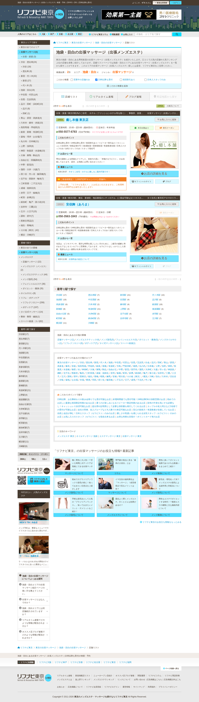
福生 (90, 376)
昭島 (102, 376)
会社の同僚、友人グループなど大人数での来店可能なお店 (104, 410)
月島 (119, 366)
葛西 (135, 366)
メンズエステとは (64, 679)
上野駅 (123, 309)
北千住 (66, 373)
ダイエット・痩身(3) (148, 339)
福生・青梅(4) (26, 225)
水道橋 (66, 369)
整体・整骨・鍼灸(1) (29, 316)
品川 (154, 362)
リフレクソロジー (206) (33, 302)
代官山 (126, 362)
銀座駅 (155, 304)
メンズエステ (26, 257)
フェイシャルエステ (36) (33, 284)
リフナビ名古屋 (93, 662)
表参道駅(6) (24, 367)
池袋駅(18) (24, 353)
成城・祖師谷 (102, 373)
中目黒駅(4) (24, 357)
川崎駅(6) (23, 446)
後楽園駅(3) (24, 399)
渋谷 (82, 362)
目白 (158, 376)
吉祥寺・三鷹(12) (28, 207)
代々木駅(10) (25, 348)
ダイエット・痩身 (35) (32, 288)
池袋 (111, 362)
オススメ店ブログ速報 (125, 676)
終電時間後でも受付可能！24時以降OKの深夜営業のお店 (139, 399)
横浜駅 (59, 323)
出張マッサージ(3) (28, 52)
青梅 (96, 376)
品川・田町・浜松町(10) (31, 104)
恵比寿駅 (92, 295)
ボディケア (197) (29, 307)
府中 (76, 376)
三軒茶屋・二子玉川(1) (30, 183)
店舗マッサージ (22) (31, 262)
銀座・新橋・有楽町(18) (31, 132)
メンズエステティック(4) (87, 339)
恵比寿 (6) (26, 71)
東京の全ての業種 (28, 248)
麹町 (59, 373)
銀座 (98, 366)
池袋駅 (59, 299)
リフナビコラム (154, 676)
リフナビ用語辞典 (172, 676)
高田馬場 (82, 366)
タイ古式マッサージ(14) (31, 312)
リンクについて (124, 679)
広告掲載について (75, 687)
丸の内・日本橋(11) (29, 141)
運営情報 (126, 687)
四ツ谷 (101, 380)
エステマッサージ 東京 (110, 436)
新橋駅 (59, 309)
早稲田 (91, 366)
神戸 (51, 34)
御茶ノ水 (76, 369)
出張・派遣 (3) (28, 56)
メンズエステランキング (104, 679)
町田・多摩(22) (27, 197)
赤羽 (113, 373)
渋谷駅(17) (24, 334)
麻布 (68, 366)
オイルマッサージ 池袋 (86, 436)
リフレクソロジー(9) (73, 343)
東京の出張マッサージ (67, 362)
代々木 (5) (26, 85)
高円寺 (134, 369)
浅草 (164, 366)
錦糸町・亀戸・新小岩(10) (32, 202)
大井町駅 (92, 314)
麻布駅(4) (23, 376)
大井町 (148, 369)
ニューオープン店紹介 (103, 676)
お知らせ (61, 687)
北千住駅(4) (24, 413)
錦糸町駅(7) (24, 427)
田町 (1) (25, 113)
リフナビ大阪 (45, 662)
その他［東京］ (134, 376)
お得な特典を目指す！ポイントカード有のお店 (138, 417)
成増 (133, 380)
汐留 (61, 380)
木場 (82, 380)
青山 (166, 362)
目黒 (133, 362)
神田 (170, 366)
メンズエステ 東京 (65, 436)
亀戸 (145, 373)
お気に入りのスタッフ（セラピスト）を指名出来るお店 (89, 417)
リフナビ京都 (76, 662)
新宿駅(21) (24, 343)
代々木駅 (156, 295)
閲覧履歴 (114, 34)
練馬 (108, 376)
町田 (125, 373)
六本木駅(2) (24, 371)
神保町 (85, 369)
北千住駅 (124, 314)
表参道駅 (60, 304)
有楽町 (112, 366)
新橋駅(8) (23, 385)
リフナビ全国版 (26, 662)
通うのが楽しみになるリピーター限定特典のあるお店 (120, 403)
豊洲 (88, 380)
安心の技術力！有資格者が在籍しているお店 (153, 410)
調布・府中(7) (26, 216)
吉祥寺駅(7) (24, 432)
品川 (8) (25, 108)
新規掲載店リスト (82, 676)
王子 (127, 380)
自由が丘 (113, 369)
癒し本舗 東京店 (72, 120)
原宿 (172, 362)
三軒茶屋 (90, 373)
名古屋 (69, 34)
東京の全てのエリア (29, 47)
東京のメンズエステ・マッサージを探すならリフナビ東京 (100, 697)
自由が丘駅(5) (25, 404)
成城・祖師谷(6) (27, 188)
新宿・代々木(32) (28, 76)
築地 (68, 380)
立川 (63, 376)
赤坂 (74, 366)
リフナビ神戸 (61, 662)
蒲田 (141, 369)
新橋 (104, 366)
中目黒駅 (92, 299)
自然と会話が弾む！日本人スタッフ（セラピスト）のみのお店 (86, 413)
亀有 (82, 373)
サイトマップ (139, 687)
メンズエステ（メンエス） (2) (34, 268)
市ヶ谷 (163, 369)
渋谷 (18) (26, 66)
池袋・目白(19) (27, 90)
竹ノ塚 (148, 380)
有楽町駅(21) (25, 390)
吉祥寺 (161, 373)
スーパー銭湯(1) (128, 343)
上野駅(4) (23, 395)
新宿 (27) (26, 80)
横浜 (145, 376)
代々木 (103, 362)
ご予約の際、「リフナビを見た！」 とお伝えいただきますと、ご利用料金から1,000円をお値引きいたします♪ (91, 185)
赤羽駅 (155, 314)
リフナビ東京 (109, 662)
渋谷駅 (59, 295)
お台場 (75, 380)
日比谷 (173, 376)
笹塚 (115, 376)
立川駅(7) (23, 437)
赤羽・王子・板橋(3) (29, 193)
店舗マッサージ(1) (65, 339)
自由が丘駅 (61, 314)
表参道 (60, 366)
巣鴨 (98, 369)
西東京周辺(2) (26, 221)
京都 (60, 34)
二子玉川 (119, 380)
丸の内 (142, 366)
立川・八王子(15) (28, 211)
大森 (156, 369)
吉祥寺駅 (124, 318)
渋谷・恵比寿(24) (28, 62)
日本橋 (150, 366)
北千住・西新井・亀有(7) (31, 179)
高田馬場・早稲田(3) (29, 127)
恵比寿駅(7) (24, 339)
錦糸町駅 (92, 318)
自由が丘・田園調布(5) (30, 160)
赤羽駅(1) (23, 418)
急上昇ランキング (82, 679)
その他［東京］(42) (29, 230)
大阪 (42, 34)
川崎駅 (91, 323)
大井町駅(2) (24, 409)
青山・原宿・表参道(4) (30, 118)
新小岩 (153, 373)
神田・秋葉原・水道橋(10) (32, 151)
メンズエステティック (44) (34, 274)
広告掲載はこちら (154, 679)
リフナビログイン (111, 687)
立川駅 (155, 318)
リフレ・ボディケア (29, 298)
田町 (160, 362)
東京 (79, 34)
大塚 (92, 369)
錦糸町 (138, 373)
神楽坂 (171, 369)
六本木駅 (92, 304)
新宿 (96, 362)
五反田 (140, 362)
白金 (147, 362)
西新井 (75, 373)
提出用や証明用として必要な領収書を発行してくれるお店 (118, 406)
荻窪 (127, 369)
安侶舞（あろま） (73, 204)
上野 (158, 366)
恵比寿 (89, 362)
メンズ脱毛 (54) (29, 279)
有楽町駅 (92, 309)
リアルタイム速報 (64, 676)
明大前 (122, 376)
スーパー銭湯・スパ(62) (31, 321)
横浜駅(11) (24, 441)
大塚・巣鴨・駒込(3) (29, 155)
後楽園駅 (156, 309)
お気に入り (127, 34)
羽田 (94, 380)
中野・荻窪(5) (26, 165)
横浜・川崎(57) (27, 235)
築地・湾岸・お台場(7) (30, 137)
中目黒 (118, 362)
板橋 (119, 373)
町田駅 (59, 318)
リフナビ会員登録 (93, 687)
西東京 (83, 376)
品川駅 (155, 299)
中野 (121, 369)
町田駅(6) (23, 423)
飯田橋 (109, 380)
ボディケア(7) (91, 343)
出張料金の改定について (79, 259)
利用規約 (151, 687)
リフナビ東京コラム (98, 34)
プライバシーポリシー (168, 687)
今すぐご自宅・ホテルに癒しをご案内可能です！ (89, 172)
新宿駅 (123, 295)
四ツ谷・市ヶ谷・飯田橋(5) (32, 174)
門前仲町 (127, 366)
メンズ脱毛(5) (107, 339)
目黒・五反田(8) (27, 99)
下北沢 (140, 380)
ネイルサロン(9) (27, 293)
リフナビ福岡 (125, 662)
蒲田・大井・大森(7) (29, 169)
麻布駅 (123, 304)
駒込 (104, 369)
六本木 (165, 376)
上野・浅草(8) (26, 146)
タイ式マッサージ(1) (109, 343)
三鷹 (168, 373)
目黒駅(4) (23, 362)
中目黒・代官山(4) (28, 94)
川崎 (152, 376)
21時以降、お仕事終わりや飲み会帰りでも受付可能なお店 (84, 399)
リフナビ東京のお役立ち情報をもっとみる (160, 522)
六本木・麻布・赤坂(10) (31, 123)
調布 (70, 376)
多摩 (131, 373)
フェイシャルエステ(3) (126, 339)
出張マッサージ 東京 (132, 436)
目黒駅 (123, 299)
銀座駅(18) (24, 381)
